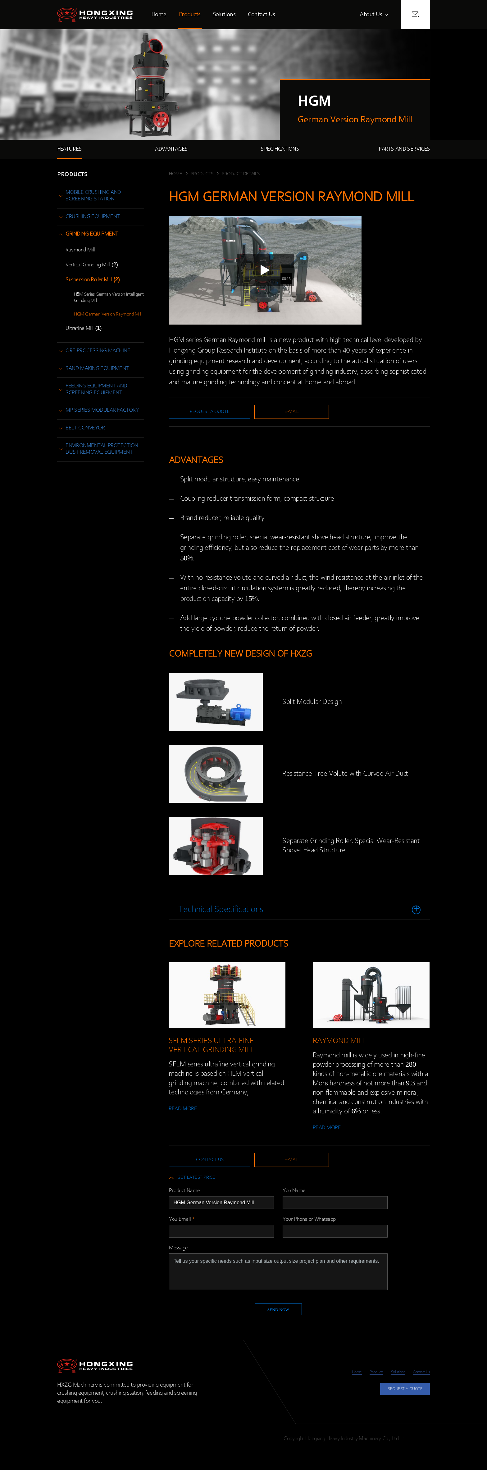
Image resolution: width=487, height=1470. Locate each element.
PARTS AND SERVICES (404, 149)
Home (158, 15)
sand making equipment (97, 369)
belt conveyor (85, 428)
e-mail (270, 413)
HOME (175, 173)
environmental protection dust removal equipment (102, 449)
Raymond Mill (80, 250)
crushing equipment (93, 217)
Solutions (224, 15)
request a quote (201, 413)
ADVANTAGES (171, 149)
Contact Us (261, 15)
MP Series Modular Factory (102, 410)
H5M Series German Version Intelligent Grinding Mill (109, 297)
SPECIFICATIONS (280, 149)
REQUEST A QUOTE (397, 1407)
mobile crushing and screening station (93, 196)
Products (190, 15)
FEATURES (69, 149)
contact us (201, 1169)
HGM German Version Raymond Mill (107, 314)
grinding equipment (92, 234)
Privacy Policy (415, 1455)
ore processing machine (98, 351)
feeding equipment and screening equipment (96, 389)
